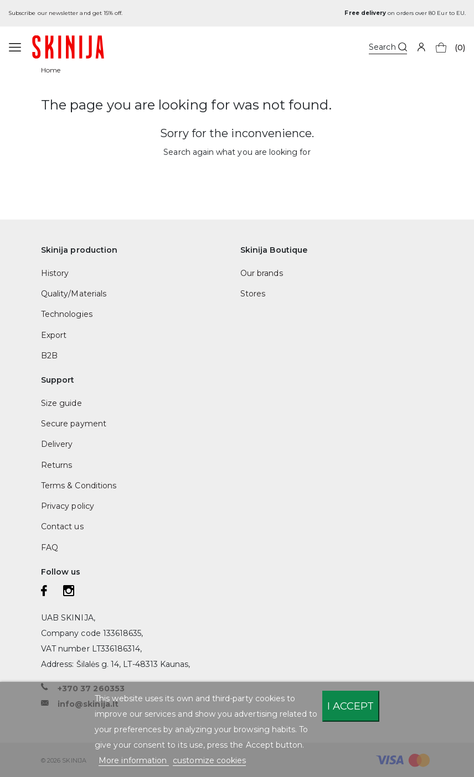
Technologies (66, 314)
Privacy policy (67, 506)
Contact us (62, 526)
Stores (252, 294)
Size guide (61, 403)
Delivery (57, 444)
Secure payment (73, 424)
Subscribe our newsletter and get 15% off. (65, 13)
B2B (49, 356)
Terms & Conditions (78, 486)
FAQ (49, 547)
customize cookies (209, 760)
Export (53, 335)
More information (134, 760)
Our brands (261, 273)
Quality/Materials (73, 294)
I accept (350, 706)
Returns (56, 465)
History (55, 273)
